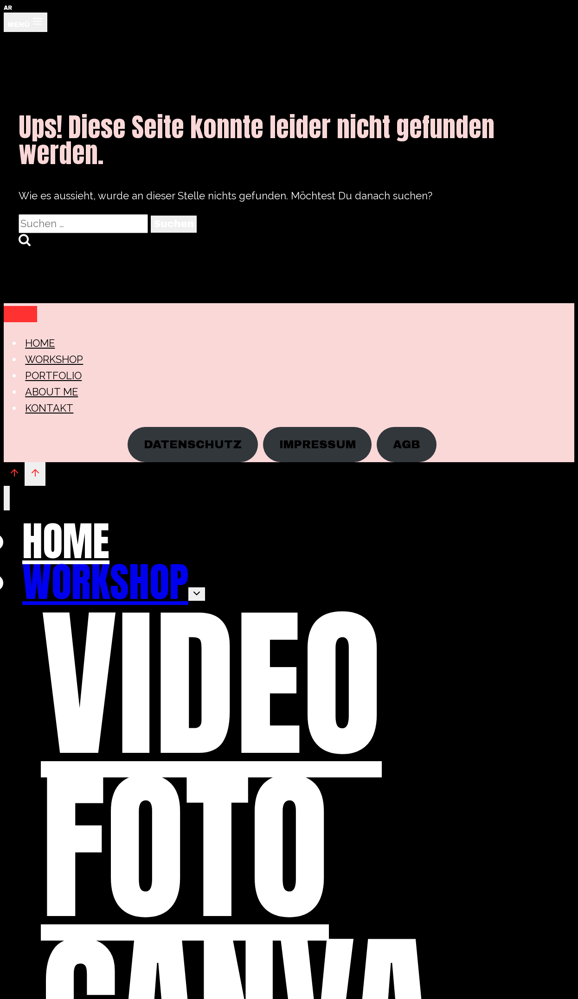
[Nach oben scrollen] (14, 474)
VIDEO (211, 684)
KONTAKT (49, 408)
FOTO (185, 847)
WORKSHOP (54, 359)
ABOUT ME (51, 392)
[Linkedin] (31, 314)
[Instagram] (9, 314)
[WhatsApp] (20, 314)
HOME (40, 343)
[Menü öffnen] (25, 22)
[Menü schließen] (7, 498)
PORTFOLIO (53, 375)
